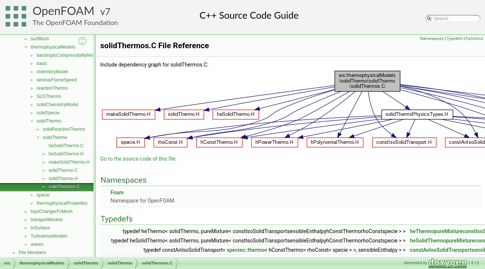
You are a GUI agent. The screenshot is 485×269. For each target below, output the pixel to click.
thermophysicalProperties (62, 203)
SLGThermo (49, 96)
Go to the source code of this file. (138, 159)
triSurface (40, 228)
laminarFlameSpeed (57, 80)
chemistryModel (52, 71)
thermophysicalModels (53, 47)
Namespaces (431, 38)
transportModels (47, 219)
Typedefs (454, 38)
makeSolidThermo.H (69, 162)
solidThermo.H (63, 178)
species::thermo (246, 250)
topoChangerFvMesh (52, 211)
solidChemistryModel (57, 104)
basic (42, 63)
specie (43, 195)
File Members (32, 252)
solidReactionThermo (64, 129)
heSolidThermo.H (66, 154)
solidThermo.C (63, 170)
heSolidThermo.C (66, 145)
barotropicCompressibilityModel (68, 55)
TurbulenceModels (49, 236)
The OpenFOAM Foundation (75, 22)
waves (37, 244)
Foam (116, 192)
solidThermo (49, 121)
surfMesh (40, 38)
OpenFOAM (64, 11)
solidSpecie (48, 112)
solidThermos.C (64, 186)
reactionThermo (52, 88)
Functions (474, 38)
